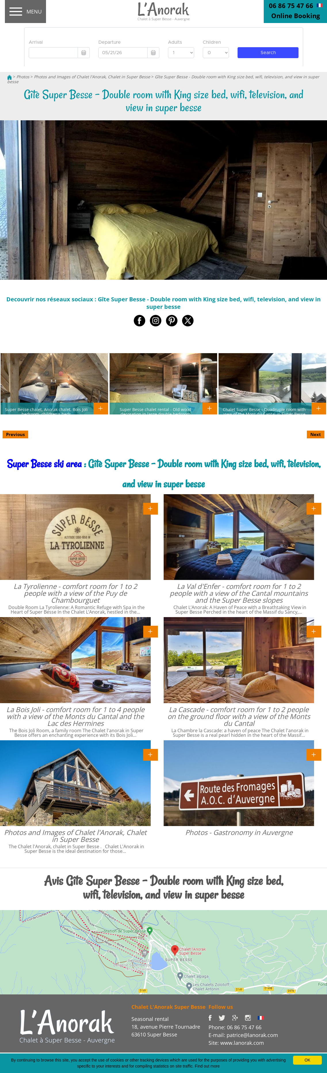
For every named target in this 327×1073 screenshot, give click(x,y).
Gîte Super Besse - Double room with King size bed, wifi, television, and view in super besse (163, 79)
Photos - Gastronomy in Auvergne (238, 832)
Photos (22, 76)
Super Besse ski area (44, 464)
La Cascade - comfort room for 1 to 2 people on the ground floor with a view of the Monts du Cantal (238, 716)
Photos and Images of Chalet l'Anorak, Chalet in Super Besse (92, 76)
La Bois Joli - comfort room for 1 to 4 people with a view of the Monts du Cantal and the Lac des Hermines (75, 716)
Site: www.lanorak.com (236, 1042)
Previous (15, 434)
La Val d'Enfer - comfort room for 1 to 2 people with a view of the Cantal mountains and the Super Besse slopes (239, 593)
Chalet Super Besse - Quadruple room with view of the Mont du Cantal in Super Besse (264, 411)
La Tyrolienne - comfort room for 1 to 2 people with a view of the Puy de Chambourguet (75, 593)
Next (315, 434)
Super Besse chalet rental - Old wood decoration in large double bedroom (155, 411)
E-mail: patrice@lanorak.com (243, 1035)
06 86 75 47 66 (291, 5)
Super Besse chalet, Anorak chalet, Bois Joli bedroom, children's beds (46, 411)
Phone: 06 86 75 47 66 (235, 1027)
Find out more (207, 1066)
